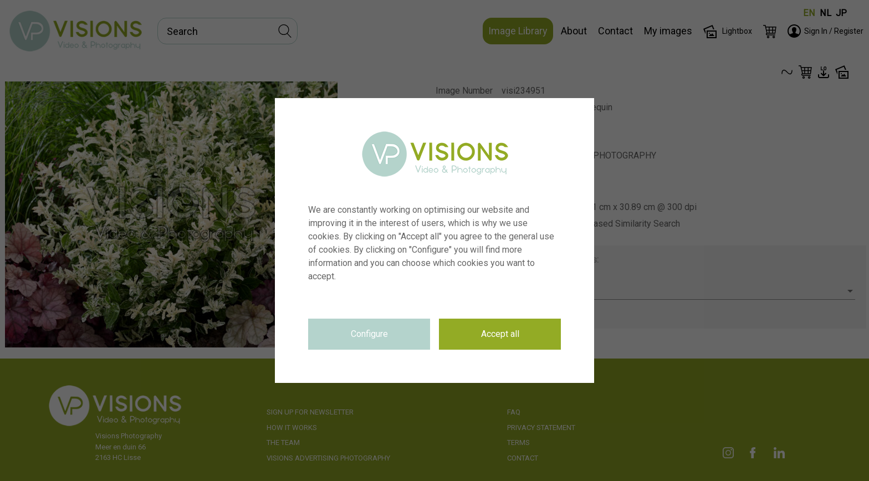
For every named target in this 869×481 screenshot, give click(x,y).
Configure (369, 334)
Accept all (500, 334)
